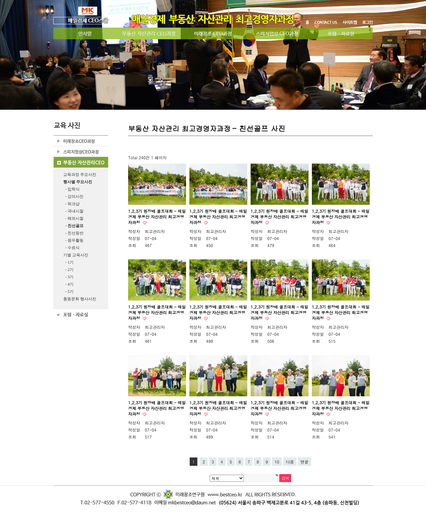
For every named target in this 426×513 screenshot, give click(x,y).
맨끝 (305, 461)
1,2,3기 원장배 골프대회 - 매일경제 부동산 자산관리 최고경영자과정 (157, 216)
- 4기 (68, 284)
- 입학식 (71, 189)
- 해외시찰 (73, 218)
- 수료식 (71, 247)
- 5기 (68, 291)
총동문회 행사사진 (79, 299)
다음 (290, 461)
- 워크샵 (71, 203)
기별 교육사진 (75, 255)
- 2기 (68, 269)
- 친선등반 (73, 233)
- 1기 (68, 262)
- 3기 (68, 277)
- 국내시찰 (73, 211)
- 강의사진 (73, 196)
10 (277, 461)
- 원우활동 (73, 240)
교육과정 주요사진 (79, 174)
